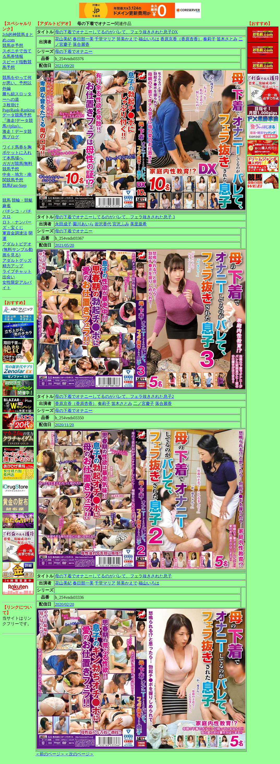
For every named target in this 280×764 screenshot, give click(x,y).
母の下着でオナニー (74, 51)
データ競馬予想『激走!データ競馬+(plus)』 (17, 120)
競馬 (6, 200)
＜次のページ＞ (79, 754)
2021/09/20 (64, 66)
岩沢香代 (103, 224)
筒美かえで (127, 39)
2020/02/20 (64, 604)
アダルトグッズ (17, 260)
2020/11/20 (64, 425)
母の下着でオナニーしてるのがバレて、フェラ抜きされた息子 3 (115, 217)
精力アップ (12, 266)
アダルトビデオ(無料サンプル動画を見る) (17, 249)
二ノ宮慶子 (143, 403)
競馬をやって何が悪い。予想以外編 (17, 83)
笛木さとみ (227, 39)
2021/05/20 (64, 245)
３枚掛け (10, 105)
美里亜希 (138, 224)
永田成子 (63, 224)
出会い (8, 277)
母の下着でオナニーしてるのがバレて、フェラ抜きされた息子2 (114, 396)
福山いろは (148, 39)
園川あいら (83, 224)
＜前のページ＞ (50, 754)
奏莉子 (209, 39)
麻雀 (6, 206)
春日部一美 (83, 39)
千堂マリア (105, 39)
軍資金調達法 (14, 233)
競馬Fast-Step (14, 185)
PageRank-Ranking (18, 110)
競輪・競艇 (22, 200)
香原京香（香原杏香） (181, 39)
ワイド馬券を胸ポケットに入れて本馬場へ (17, 152)
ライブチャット (17, 271)
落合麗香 (81, 44)
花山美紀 (63, 39)
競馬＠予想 (12, 45)
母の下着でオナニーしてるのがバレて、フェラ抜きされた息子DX (116, 32)
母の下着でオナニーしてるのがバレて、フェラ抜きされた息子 (113, 576)
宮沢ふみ (120, 224)
